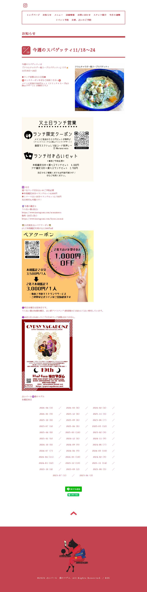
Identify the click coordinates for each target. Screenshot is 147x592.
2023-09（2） (73, 469)
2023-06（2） (87, 475)
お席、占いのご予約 (81, 20)
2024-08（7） (100, 445)
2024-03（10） (73, 457)
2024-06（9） (73, 451)
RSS (107, 578)
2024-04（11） (47, 457)
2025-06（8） (73, 426)
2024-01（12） (47, 463)
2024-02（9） (100, 457)
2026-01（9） (47, 414)
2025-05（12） (100, 426)
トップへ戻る (73, 513)
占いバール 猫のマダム (58, 578)
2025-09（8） (73, 420)
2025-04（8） (47, 432)
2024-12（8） (73, 439)
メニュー (58, 15)
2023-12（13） (73, 463)
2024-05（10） (100, 451)
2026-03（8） (73, 408)
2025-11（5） (100, 414)
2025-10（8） (47, 420)
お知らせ (47, 15)
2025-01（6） (47, 439)
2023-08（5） (100, 469)
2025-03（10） (73, 432)
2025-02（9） (100, 432)
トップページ (33, 15)
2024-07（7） (46, 451)
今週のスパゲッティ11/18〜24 (64, 50)
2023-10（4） (47, 469)
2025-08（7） (100, 420)
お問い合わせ (84, 15)
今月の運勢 (114, 15)
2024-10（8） (47, 445)
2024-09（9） (73, 445)
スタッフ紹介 (100, 15)
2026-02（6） (100, 408)
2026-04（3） (47, 408)
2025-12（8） (73, 414)
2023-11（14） (100, 463)
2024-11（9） (100, 439)
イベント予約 (62, 20)
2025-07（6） (46, 426)
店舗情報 (70, 15)
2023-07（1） (60, 475)
